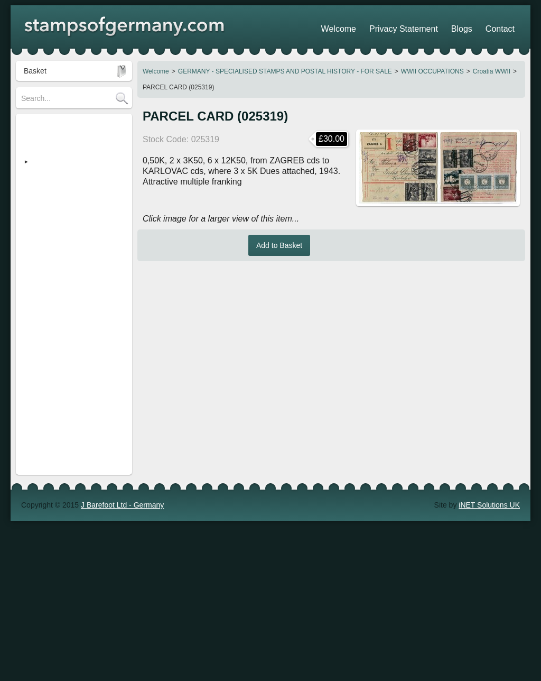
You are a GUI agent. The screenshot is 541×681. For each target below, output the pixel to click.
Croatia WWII (491, 71)
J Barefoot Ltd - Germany (122, 351)
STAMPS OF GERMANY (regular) (61, 129)
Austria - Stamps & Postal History (63, 225)
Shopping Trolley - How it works (73, 294)
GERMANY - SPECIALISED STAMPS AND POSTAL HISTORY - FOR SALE (285, 71)
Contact (504, 26)
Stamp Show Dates (53, 310)
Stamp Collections (51, 247)
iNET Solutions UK (489, 351)
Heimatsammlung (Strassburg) (71, 189)
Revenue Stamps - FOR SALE (71, 204)
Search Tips (40, 278)
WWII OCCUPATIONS (432, 71)
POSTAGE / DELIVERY (60, 263)
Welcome (156, 71)
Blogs (474, 26)
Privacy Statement (427, 26)
